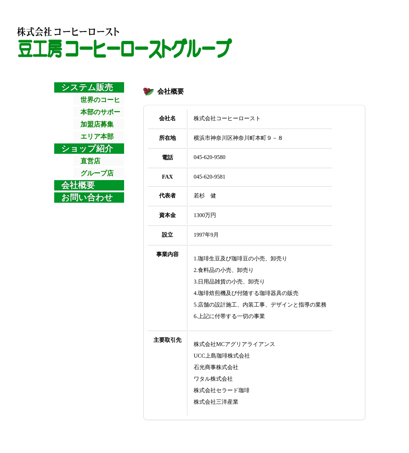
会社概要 (78, 185)
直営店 (90, 161)
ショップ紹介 (87, 148)
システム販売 (87, 87)
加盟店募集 (97, 124)
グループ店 (97, 173)
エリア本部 (97, 136)
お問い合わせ (87, 197)
